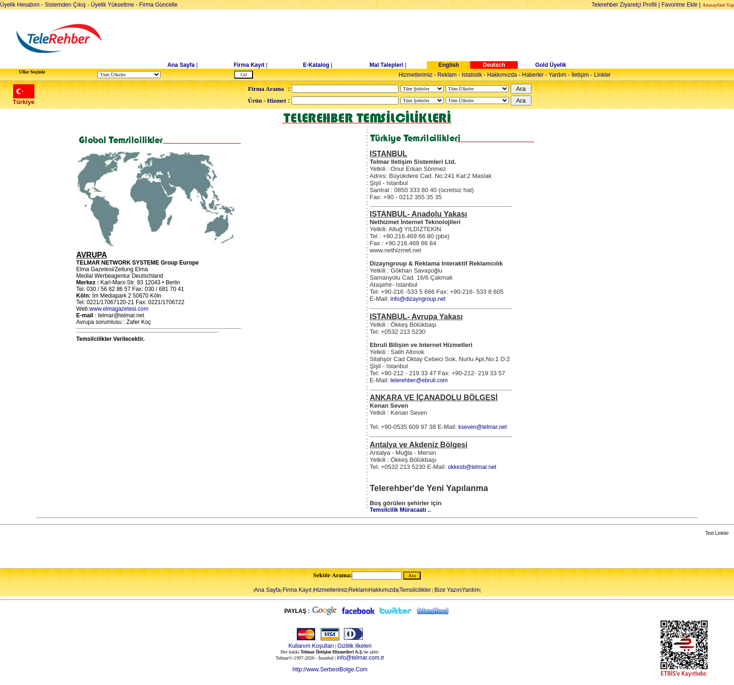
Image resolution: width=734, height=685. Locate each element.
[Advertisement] (439, 38)
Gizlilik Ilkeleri (354, 646)
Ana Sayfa (181, 65)
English (449, 65)
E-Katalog (316, 65)
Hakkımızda (502, 75)
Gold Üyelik (550, 65)
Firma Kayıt (249, 65)
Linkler (602, 75)
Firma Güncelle (158, 4)
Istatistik (472, 75)
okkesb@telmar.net (472, 467)
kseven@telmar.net (482, 427)
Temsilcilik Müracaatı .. (400, 510)
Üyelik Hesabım (20, 4)
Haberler (533, 75)
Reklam (447, 75)
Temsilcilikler (415, 590)
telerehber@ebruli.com (419, 380)
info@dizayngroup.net (418, 299)
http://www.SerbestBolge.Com (330, 669)
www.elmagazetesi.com (119, 309)
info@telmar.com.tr (360, 657)
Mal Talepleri (386, 65)
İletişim (580, 75)
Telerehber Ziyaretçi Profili (624, 4)
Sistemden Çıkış (65, 4)
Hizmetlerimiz (415, 75)
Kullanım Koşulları (311, 646)
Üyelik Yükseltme (112, 4)
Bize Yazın (447, 590)
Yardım (557, 75)
